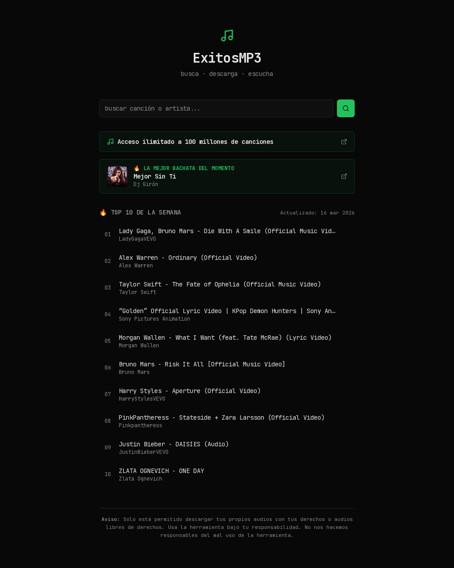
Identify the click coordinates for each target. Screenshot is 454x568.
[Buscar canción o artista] (216, 108)
